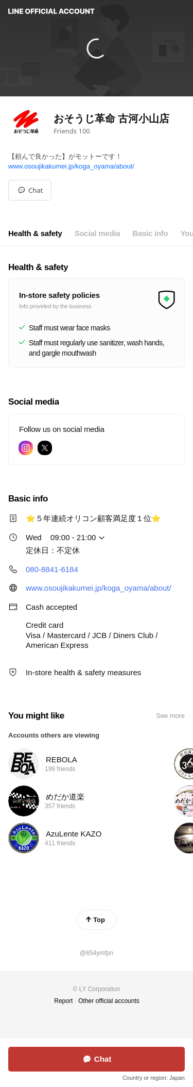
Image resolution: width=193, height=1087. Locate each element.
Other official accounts (108, 1001)
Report (63, 1001)
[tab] (35, 233)
